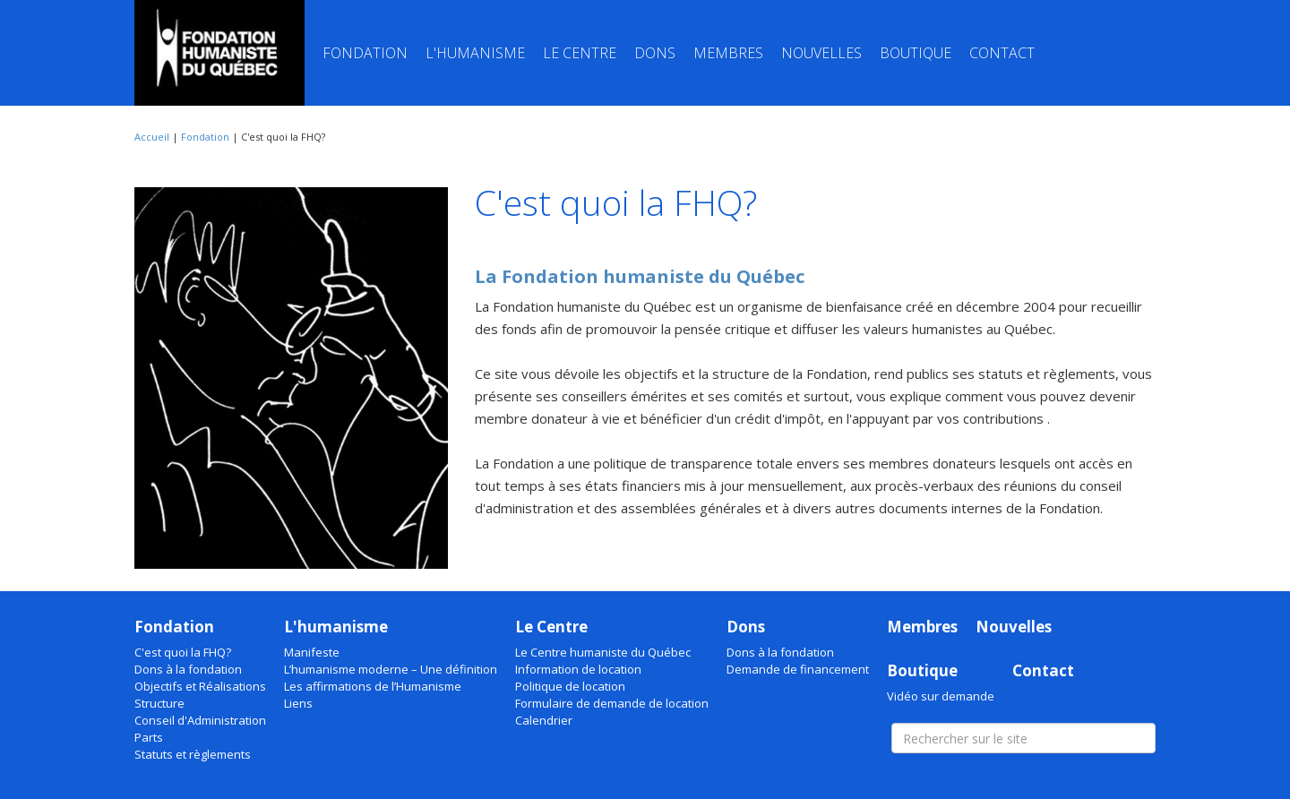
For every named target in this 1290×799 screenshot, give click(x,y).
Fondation (365, 53)
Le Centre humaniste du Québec (603, 652)
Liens (298, 703)
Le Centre (579, 53)
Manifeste (312, 652)
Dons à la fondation (188, 669)
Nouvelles (821, 53)
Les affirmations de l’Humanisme (372, 686)
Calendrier (543, 720)
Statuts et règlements (192, 754)
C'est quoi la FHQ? (182, 652)
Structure (159, 703)
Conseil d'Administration (200, 720)
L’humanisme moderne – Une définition (390, 669)
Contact (1002, 53)
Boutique (915, 53)
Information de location (578, 669)
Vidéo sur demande (940, 696)
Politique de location (570, 686)
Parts (148, 737)
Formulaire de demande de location (612, 703)
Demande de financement (798, 669)
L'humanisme (475, 53)
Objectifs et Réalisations (200, 686)
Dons (654, 53)
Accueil (151, 136)
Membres (728, 53)
